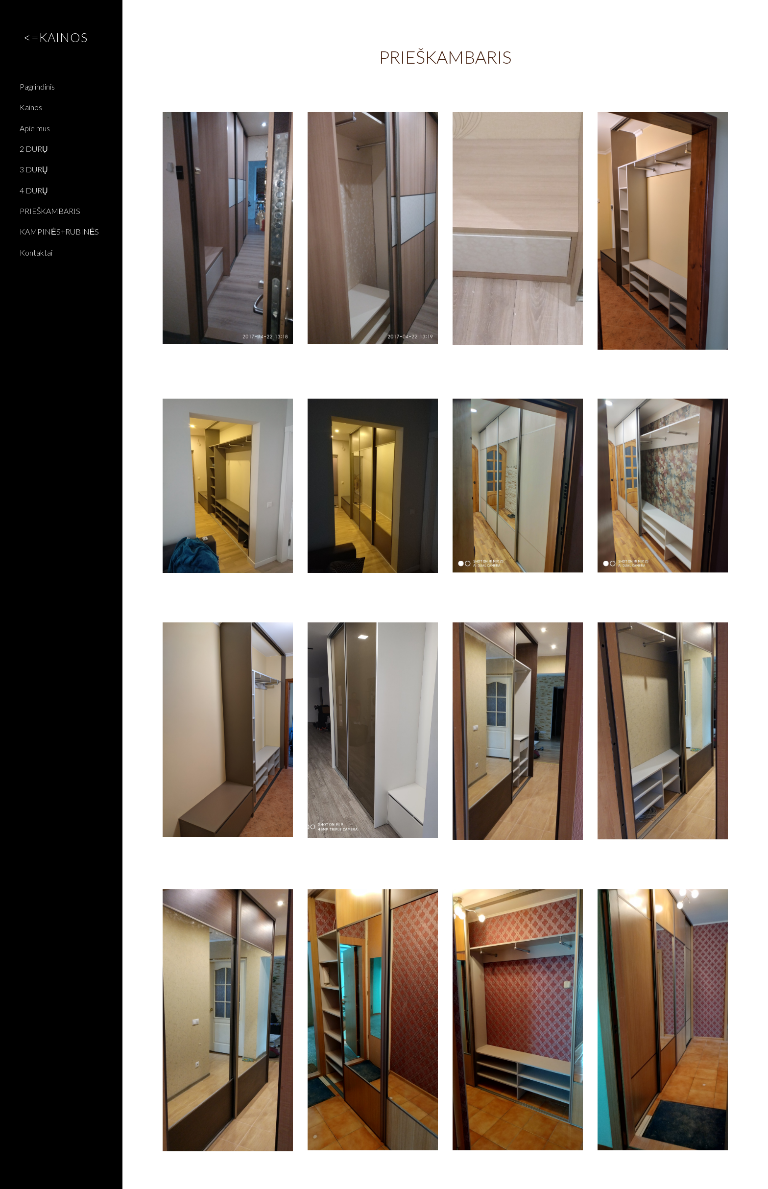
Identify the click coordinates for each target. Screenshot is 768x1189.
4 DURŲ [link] (34, 190)
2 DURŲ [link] (34, 148)
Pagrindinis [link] (37, 86)
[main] (445, 57)
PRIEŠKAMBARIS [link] (50, 210)
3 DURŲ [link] (34, 169)
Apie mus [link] (35, 128)
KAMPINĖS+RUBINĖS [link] (59, 231)
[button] (756, 13)
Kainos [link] (31, 107)
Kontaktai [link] (36, 252)
